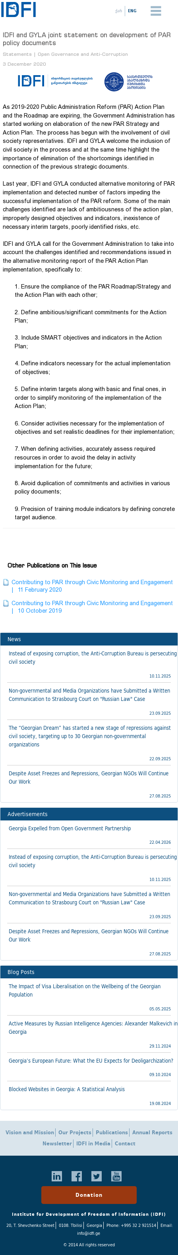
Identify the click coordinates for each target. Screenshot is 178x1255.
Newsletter (57, 1143)
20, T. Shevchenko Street (30, 1225)
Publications (112, 1132)
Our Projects (74, 1132)
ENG (132, 10)
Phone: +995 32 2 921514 (131, 1225)
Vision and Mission (30, 1132)
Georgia (94, 1225)
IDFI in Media (93, 1143)
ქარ (118, 10)
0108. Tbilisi (70, 1225)
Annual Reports (152, 1132)
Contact (125, 1143)
